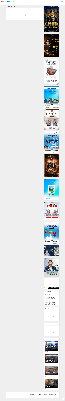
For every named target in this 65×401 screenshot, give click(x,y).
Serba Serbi (27, 4)
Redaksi (27, 394)
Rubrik (33, 4)
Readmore (46, 351)
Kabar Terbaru (48, 308)
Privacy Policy (32, 394)
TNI (13, 4)
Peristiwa (21, 4)
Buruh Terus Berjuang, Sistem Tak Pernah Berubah (51, 385)
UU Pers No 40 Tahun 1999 (43, 394)
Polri (16, 4)
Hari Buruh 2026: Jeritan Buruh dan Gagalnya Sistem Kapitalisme (51, 360)
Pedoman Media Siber (52, 394)
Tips (37, 4)
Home (2, 4)
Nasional (7, 4)
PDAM (48, 4)
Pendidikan (42, 4)
